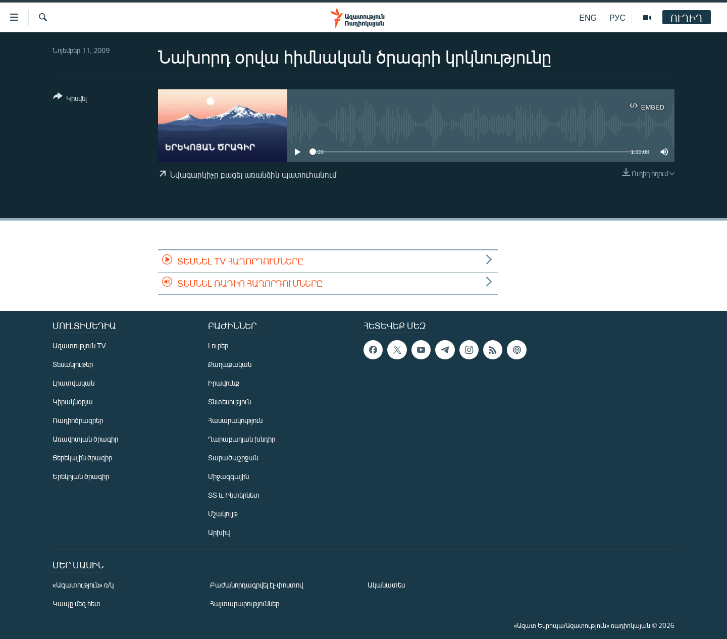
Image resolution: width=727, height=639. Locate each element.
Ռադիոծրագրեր (78, 420)
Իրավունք (223, 383)
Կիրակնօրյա (73, 401)
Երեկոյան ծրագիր (81, 476)
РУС (617, 17)
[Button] (70, 99)
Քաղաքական (229, 364)
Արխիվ (219, 532)
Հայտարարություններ (244, 603)
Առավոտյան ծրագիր (85, 439)
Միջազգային (228, 476)
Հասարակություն (235, 420)
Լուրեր (218, 345)
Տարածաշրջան (233, 457)
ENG (588, 17)
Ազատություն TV (79, 345)
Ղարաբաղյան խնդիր (241, 439)
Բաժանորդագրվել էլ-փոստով (256, 584)
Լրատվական (73, 383)
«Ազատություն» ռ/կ (83, 584)
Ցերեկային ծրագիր (82, 457)
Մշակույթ (223, 513)
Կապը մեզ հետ (76, 603)
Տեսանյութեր (73, 364)
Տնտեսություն (229, 401)
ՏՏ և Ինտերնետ (233, 495)
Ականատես (386, 584)
